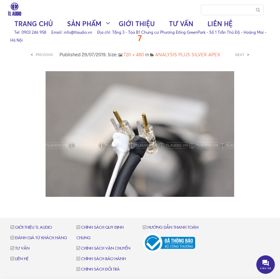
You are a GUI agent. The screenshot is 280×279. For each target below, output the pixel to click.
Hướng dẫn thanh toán (173, 227)
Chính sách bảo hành (103, 259)
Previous (44, 55)
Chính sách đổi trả (100, 269)
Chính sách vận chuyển (105, 248)
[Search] (258, 10)
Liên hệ (220, 24)
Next (239, 55)
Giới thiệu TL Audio (33, 227)
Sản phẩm (84, 24)
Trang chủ (33, 24)
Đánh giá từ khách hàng (41, 238)
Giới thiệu (137, 24)
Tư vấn (181, 24)
